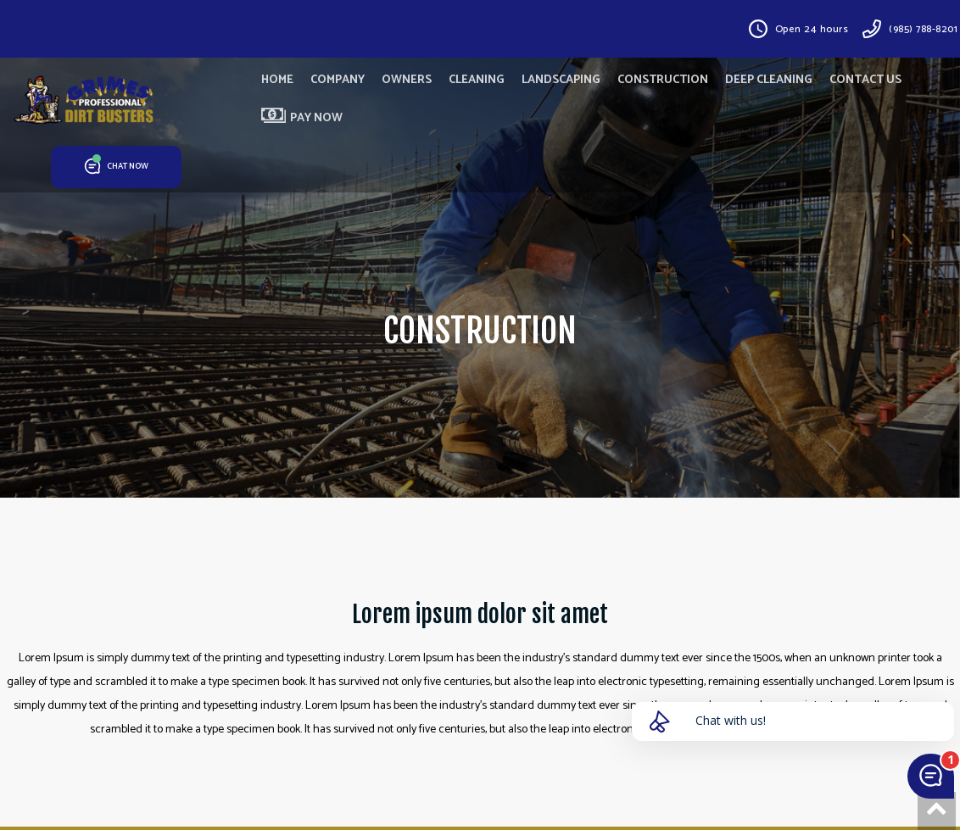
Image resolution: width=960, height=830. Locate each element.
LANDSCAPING (561, 80)
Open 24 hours (812, 29)
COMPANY (337, 80)
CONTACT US (865, 80)
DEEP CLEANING (768, 80)
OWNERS (407, 80)
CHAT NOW (117, 167)
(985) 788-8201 (923, 29)
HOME (277, 80)
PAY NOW (302, 118)
